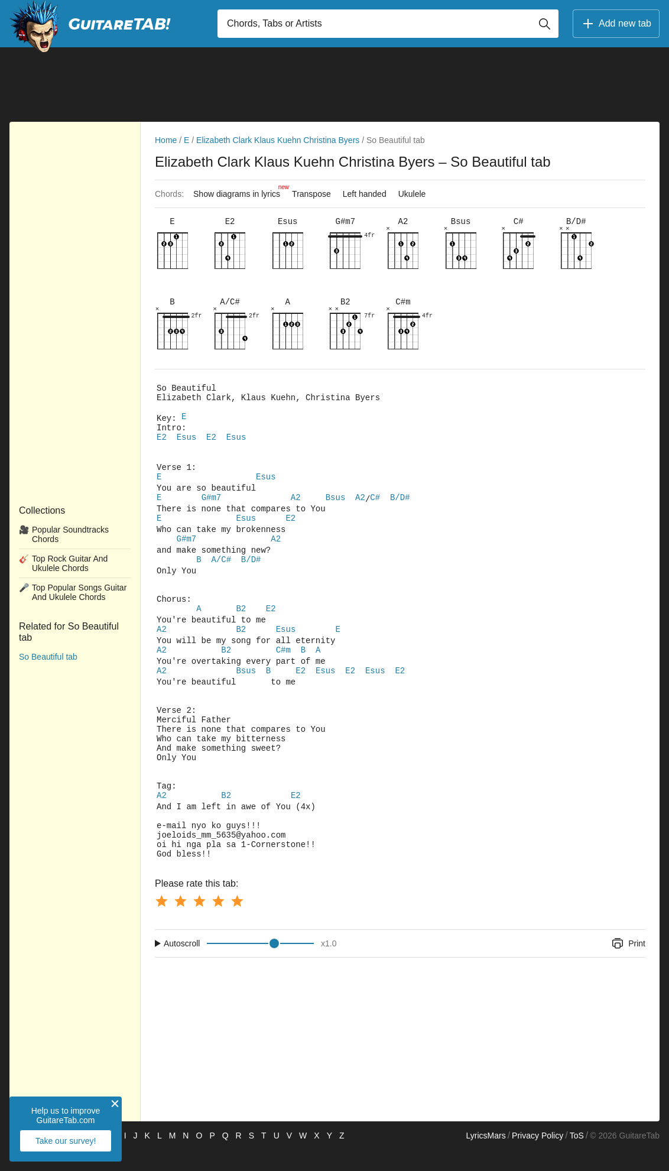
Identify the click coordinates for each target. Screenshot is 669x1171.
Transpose (311, 194)
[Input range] (260, 964)
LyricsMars (485, 1157)
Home (166, 140)
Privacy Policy (537, 1157)
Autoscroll (182, 964)
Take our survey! (65, 1141)
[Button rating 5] (237, 922)
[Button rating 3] (199, 922)
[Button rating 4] (218, 922)
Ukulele (412, 194)
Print (627, 965)
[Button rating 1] (161, 922)
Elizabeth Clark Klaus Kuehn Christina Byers (277, 140)
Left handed (365, 194)
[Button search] (544, 23)
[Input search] (387, 23)
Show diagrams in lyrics (239, 191)
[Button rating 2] (180, 922)
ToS (577, 1157)
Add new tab (616, 24)
